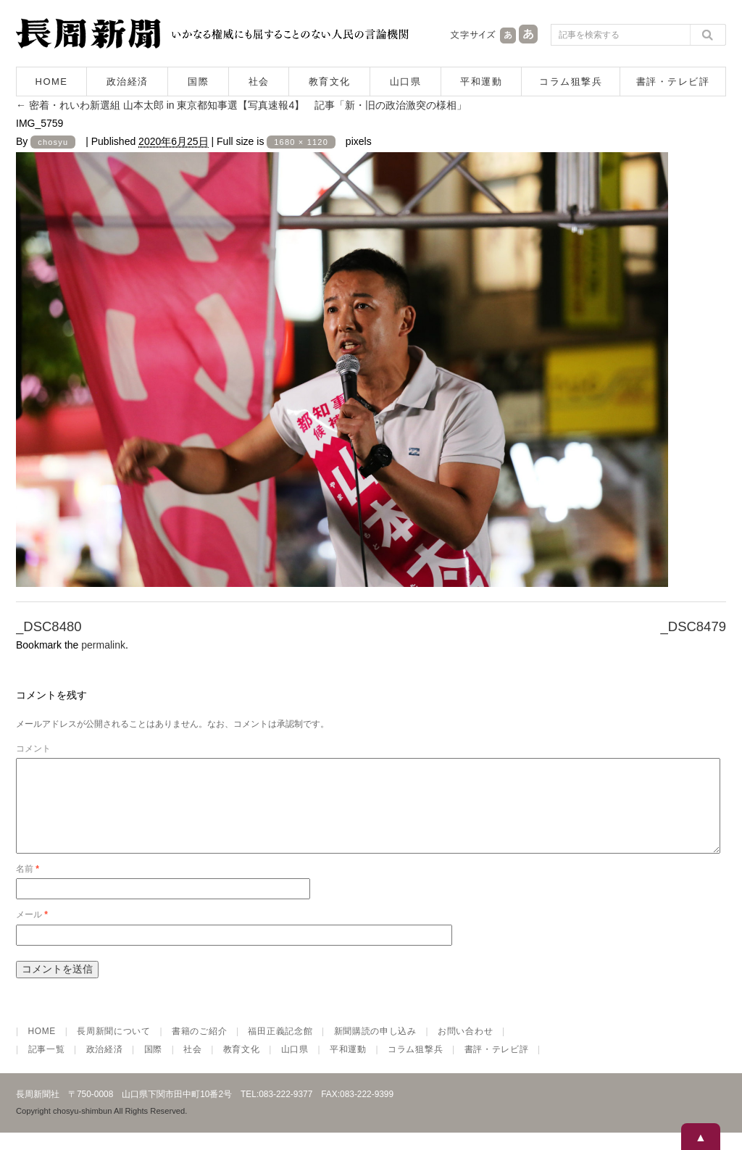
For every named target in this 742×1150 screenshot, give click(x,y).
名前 (27, 886)
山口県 (406, 81)
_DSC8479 (693, 626)
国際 (198, 81)
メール (32, 932)
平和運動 (481, 81)
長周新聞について (114, 1048)
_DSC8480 (49, 626)
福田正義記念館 (280, 1048)
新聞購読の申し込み (375, 1048)
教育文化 (330, 81)
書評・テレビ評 (673, 81)
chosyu (53, 142)
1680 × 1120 (301, 142)
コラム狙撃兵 (570, 81)
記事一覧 (46, 1067)
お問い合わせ (465, 1048)
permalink (103, 645)
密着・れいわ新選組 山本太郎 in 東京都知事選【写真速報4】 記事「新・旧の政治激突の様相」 (241, 105)
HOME (52, 81)
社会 (259, 81)
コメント (33, 748)
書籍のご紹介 (199, 1048)
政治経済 (128, 81)
